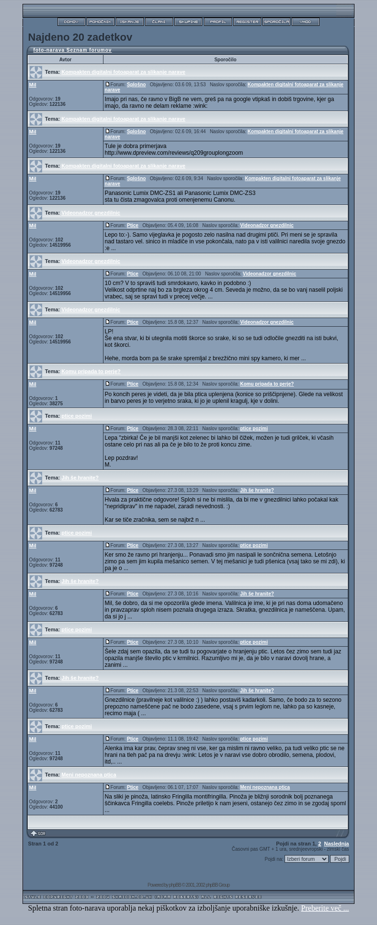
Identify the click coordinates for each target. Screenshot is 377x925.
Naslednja (336, 843)
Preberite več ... (325, 908)
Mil (32, 85)
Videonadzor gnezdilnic (90, 213)
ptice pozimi (76, 416)
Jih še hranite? (80, 477)
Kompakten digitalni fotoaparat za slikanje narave (123, 72)
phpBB (175, 885)
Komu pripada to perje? (90, 371)
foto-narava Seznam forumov (73, 50)
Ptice (132, 225)
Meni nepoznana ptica (88, 774)
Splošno (136, 84)
